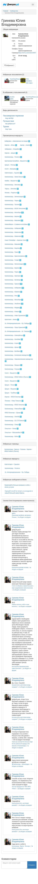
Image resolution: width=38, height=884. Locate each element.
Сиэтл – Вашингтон (12, 373)
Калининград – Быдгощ (13, 248)
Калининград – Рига (12, 296)
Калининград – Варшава (14, 220)
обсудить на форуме (24, 517)
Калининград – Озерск (13, 312)
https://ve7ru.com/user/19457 (27, 53)
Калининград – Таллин (13, 205)
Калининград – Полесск (13, 157)
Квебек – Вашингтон (12, 181)
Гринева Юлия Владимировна (18, 508)
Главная (5, 11)
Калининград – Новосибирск (15, 409)
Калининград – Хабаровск (14, 228)
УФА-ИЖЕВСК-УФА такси (29, 81)
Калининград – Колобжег (14, 339)
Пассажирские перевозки (13, 116)
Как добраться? (10, 123)
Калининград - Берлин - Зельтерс (21, 846)
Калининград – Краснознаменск (16, 256)
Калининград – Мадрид (13, 308)
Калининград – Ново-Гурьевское (16, 315)
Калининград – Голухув (13, 369)
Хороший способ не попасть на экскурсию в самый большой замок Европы (19, 492)
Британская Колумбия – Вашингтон (17, 161)
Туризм (6, 127)
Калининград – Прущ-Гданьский (16, 327)
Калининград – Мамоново (14, 232)
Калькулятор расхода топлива (20, 567)
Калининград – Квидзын (13, 365)
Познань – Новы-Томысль (14, 401)
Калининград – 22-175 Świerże (15, 421)
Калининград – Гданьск (13, 284)
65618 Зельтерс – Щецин (14, 413)
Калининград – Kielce (12, 436)
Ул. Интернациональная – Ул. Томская (18, 331)
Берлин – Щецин (11, 153)
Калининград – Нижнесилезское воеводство (19, 360)
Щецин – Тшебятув (12, 393)
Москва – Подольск (12, 193)
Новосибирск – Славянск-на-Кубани (17, 224)
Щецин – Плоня (11, 385)
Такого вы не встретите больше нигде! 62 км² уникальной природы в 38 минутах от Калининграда (22, 743)
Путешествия (8, 121)
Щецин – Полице (11, 165)
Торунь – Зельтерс (12, 189)
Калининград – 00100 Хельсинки (16, 208)
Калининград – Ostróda (13, 417)
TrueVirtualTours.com (16, 79)
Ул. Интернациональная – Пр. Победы (18, 323)
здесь (13, 513)
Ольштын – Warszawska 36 (14, 432)
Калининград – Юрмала (13, 292)
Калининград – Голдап (13, 260)
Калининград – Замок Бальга (15, 177)
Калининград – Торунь (13, 201)
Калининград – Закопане (14, 276)
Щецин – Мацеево (11, 389)
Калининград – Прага (12, 252)
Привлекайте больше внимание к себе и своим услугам (17, 486)
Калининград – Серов (13, 343)
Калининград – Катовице (14, 280)
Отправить (31, 865)
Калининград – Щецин (13, 347)
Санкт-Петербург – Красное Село (16, 240)
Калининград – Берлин (13, 216)
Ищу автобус (9, 118)
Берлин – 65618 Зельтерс (14, 397)
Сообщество (14, 11)
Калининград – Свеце (13, 425)
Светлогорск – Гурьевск (13, 173)
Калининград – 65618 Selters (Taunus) (18, 377)
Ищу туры (8, 129)
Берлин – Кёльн (11, 145)
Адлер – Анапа (26, 145)
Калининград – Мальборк (14, 212)
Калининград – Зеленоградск (15, 197)
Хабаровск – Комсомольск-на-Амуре (17, 141)
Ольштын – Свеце (11, 428)
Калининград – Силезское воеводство (18, 355)
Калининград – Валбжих (13, 351)
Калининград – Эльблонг (14, 304)
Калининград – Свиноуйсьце (15, 335)
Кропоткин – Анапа (12, 319)
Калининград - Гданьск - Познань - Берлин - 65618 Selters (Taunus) (18, 450)
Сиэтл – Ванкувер (11, 169)
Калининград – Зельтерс (13, 185)
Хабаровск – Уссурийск (13, 149)
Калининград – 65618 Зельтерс (16, 405)
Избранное (9, 65)
